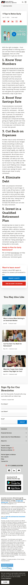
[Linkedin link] (14, 470)
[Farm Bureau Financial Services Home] (9, 2)
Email (3, 419)
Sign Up (22, 422)
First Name (4, 404)
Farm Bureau (15, 253)
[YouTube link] (19, 470)
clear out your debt (8, 200)
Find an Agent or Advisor (14, 283)
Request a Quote (14, 278)
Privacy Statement (6, 578)
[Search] (22, 2)
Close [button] (5, 582)
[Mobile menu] (25, 2)
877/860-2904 (19, 501)
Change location (17, 465)
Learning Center (7, 6)
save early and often (8, 116)
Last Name (4, 411)
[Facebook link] (9, 470)
